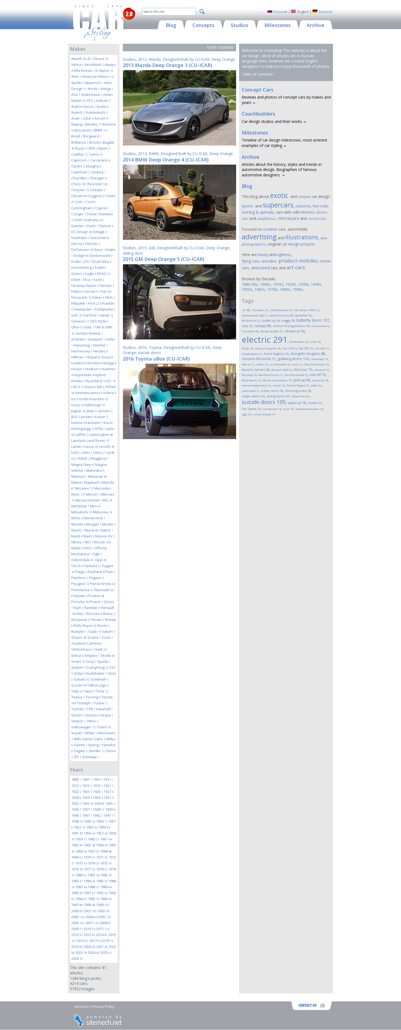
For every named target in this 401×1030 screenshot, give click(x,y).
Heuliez (100, 351)
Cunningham (82, 208)
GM (99, 327)
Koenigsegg (82, 428)
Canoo (95, 154)
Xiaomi (80, 744)
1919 (98, 785)
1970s (272, 289)
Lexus (91, 446)
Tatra (88, 691)
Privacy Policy (104, 1006)
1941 (87, 815)
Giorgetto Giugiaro (308, 353)
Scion (107, 637)
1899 (76, 779)
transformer (272, 409)
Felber (77, 291)
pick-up (302, 380)
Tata (77, 691)
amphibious (266, 218)
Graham (79, 339)
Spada (104, 661)
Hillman (78, 357)
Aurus (89, 106)
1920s (291, 284)
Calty (247, 326)
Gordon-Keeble (89, 333)
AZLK (88, 118)
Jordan (87, 416)
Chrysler (80, 189)
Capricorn (80, 160)
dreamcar (295, 331)
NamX (107, 530)
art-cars (296, 267)
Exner (247, 348)
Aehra (77, 64)
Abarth (78, 58)
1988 (93, 886)
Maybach (93, 482)
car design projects (298, 244)
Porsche (80, 601)
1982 (106, 875)
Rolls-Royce (85, 625)
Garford (91, 315)
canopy (262, 326)
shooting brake (298, 391)
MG (107, 500)
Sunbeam (100, 679)
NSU (89, 548)
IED (101, 386)
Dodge (81, 255)
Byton (104, 148)
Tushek (78, 708)
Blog (247, 186)
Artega (107, 88)
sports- (248, 205)
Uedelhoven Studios (308, 409)
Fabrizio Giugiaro (268, 348)
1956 (89, 833)
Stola (79, 673)
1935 (110, 803)
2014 (102, 934)
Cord (91, 201)
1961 (106, 839)
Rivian (98, 619)
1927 (109, 791)
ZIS (77, 756)
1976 (77, 869)
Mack (84, 458)
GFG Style (99, 321)
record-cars (317, 218)
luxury (263, 254)
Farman (106, 285)
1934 (99, 803)
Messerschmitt (88, 500)
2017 (95, 940)
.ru (246, 310)
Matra (77, 482)
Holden (78, 363)
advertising (259, 236)
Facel (98, 279)
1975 (106, 863)
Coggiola (96, 195)
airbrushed (260, 267)
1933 (88, 803)
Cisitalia (97, 189)
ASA (75, 94)
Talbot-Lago (98, 685)
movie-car (321, 370)
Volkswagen (84, 727)
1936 (76, 809)
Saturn (108, 631)
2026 (77, 958)
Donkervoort (101, 255)
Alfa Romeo (86, 70)
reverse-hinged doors (256, 385)
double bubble (271, 331)
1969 (77, 857)
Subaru (82, 679)
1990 (77, 892)
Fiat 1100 (290, 348)
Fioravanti (81, 297)
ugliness (284, 254)
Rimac (109, 613)
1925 (87, 791)
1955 (77, 833)
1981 (93, 875)
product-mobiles (298, 260)
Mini (95, 506)
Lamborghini (101, 434)
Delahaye (80, 237)
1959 (81, 839)
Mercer (93, 494)
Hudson (93, 368)
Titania (78, 697)
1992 (102, 892)
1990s (298, 289)
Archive (250, 157)
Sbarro (79, 637)
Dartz (92, 225)
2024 (93, 952)
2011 (102, 928)
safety (316, 385)
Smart (78, 661)
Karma (77, 422)
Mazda (155, 59)
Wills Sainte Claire (89, 738)
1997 (77, 904)
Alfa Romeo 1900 (306, 310)
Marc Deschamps (316, 364)
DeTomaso (82, 249)
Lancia (78, 440)
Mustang (249, 375)
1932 (76, 803)
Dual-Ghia (101, 261)
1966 (81, 851)
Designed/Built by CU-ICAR (186, 59)
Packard (92, 565)
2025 (106, 952)
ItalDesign (95, 404)
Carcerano (100, 160)
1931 (109, 797)
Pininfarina (82, 589)
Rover (103, 625)
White (91, 733)
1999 (102, 904)
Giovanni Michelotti (259, 358)
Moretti (78, 524)
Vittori (92, 721)
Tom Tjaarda (251, 409)
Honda (93, 363)
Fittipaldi (79, 303)
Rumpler (79, 631)
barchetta (303, 315)
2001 (90, 910)
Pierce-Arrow (102, 583)
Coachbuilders (258, 113)
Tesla (101, 691)
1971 (102, 857)
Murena (92, 530)
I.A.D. (110, 380)
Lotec (86, 452)
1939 (110, 809)
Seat (101, 649)
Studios (129, 59)
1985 (102, 880)
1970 (89, 857)
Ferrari (92, 291)
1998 (89, 904)
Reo (81, 613)
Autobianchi (97, 112)
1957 (102, 833)
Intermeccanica (89, 392)
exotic (280, 195)
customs (303, 205)
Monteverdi (94, 518)
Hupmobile (84, 374)
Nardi (77, 536)
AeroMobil (94, 64)
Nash (88, 536)
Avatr (76, 118)
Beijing (77, 124)
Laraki (77, 446)
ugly (246, 414)
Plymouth (104, 589)
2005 (104, 916)
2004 (91, 916)
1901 (87, 779)
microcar (303, 369)
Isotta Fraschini (93, 398)
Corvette (250, 331)
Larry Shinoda (279, 364)
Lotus (99, 452)
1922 (76, 791)
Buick (81, 148)
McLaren (84, 488)
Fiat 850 (322, 348)
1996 (106, 898)
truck (288, 409)
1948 (77, 821)
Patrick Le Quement (277, 380)
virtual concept (263, 414)
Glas (89, 327)
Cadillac (79, 154)
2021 (102, 946)
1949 (89, 821)
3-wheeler (260, 310)
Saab (94, 631)
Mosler (109, 524)
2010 (89, 928)
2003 (77, 916)
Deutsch (325, 11)
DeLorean (99, 237)
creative (270, 229)
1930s (303, 284)
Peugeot (80, 583)
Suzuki (78, 685)
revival (278, 385)
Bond (76, 136)
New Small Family (270, 375)
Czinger (78, 213)
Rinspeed (81, 619)
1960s (259, 289)
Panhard (96, 571)
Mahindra (95, 470)
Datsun (106, 225)
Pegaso (96, 577)
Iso (75, 398)
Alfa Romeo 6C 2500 (254, 315)
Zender (97, 750)
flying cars (250, 261)
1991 (89, 892)
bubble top (271, 320)
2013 (89, 934)
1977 (89, 869)
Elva (88, 279)
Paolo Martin (251, 380)
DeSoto (92, 243)
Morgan (93, 524)
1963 (89, 845)
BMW (101, 130)
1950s (247, 289)
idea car (248, 364)
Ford (94, 303)
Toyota (155, 347)
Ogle (97, 553)
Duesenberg (82, 267)
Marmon (79, 476)
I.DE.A (77, 386)
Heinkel (100, 345)
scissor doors (272, 391)
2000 (77, 910)
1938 (98, 809)
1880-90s (250, 284)
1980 (81, 875)
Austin (102, 106)
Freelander (84, 309)
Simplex (92, 655)
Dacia (92, 213)
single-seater (253, 396)
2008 (105, 922)
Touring (93, 697)
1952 (79, 827)
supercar (297, 402)
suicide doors (149, 352)
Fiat (106, 291)
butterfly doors (313, 320)
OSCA (77, 565)
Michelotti (80, 506)
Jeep (92, 410)
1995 (93, 898)
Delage (100, 231)
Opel (101, 559)
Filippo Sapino (252, 354)
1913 (87, 785)
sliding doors (278, 396)
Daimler (78, 225)
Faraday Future (84, 285)
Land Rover (98, 440)
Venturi (92, 715)
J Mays (261, 364)
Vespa (106, 715)
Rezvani (94, 613)
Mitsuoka (102, 512)
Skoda (107, 655)
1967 (93, 851)
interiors (307, 212)
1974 (93, 863)
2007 (91, 922)
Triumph (85, 703)
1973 (81, 863)
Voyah (77, 733)
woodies (268, 261)
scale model (250, 391)
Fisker (98, 297)
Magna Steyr (82, 464)
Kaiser (101, 416)
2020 (89, 946)
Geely (106, 315)
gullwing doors (293, 358)
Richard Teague (297, 385)
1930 (98, 797)
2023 (81, 952)
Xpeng (94, 744)
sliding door (133, 253)
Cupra (101, 208)
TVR (91, 708)
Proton (96, 601)
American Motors (98, 76)
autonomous (281, 315)
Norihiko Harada (295, 375)
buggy (288, 320)
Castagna (92, 166)
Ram (78, 607)
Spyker (78, 667)
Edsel (77, 279)
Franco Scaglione (276, 354)
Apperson (94, 82)
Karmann (94, 422)
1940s (316, 284)
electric (264, 339)
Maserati (97, 476)
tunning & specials (258, 212)
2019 (77, 946)
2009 (77, 928)
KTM (100, 428)
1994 (81, 898)
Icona (90, 386)
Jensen (106, 410)
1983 (77, 880)
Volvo (104, 727)
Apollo (77, 82)
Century (98, 172)
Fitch (110, 297)
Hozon (77, 368)
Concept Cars (257, 89)
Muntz (77, 530)
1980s (285, 289)
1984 (89, 880)
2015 (142, 247)
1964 (102, 845)
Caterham (80, 172)
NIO (89, 542)
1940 (76, 815)
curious (304, 196)
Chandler (80, 178)
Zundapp (91, 756)
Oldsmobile (82, 559)
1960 (93, 839)
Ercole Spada (298, 342)
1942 (98, 815)
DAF (79, 219)
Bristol (95, 142)
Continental (320, 326)
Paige (81, 571)
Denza (77, 243)
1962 (77, 845)
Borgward (92, 136)
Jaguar (78, 410)
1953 (92, 827)
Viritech (78, 721)
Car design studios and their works (272, 121)
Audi (77, 106)
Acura (101, 58)
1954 (104, 827)
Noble (77, 548)
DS (87, 261)
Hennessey (82, 351)
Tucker (100, 703)
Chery (78, 183)
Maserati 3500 (281, 370)
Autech (78, 112)
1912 (76, 785)
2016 (83, 940)
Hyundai (94, 380)
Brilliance (80, 142)
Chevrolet (96, 183)
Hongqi (109, 363)
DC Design (81, 231)
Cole (80, 201)
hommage (319, 359)
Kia (108, 422)
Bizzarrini (84, 130)
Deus (99, 249)
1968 (106, 851)
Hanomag (83, 345)
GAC (76, 315)
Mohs (77, 518)
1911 (109, 779)
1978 (102, 869)
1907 (98, 779)
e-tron (315, 342)
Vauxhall (104, 708)
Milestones (255, 132)
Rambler (92, 607)
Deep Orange (223, 59)
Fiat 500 (306, 348)
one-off (317, 374)
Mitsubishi (81, 512)
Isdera (109, 392)
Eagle (90, 273)
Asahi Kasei (92, 94)
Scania (94, 637)
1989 (106, 886)
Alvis (76, 76)
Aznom (101, 118)
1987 (81, 886)
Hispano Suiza (100, 357)
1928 (76, 797)
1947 (109, 815)
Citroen (79, 195)
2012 (77, 934)
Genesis (80, 321)
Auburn (103, 100)
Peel (110, 571)
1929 (87, 797)
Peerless (79, 577)
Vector (77, 715)
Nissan (102, 542)
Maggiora (99, 458)
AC (90, 58)
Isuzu (77, 404)
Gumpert (96, 339)
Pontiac (96, 595)
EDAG (103, 273)
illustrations (301, 237)
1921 (109, 785)
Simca (77, 655)
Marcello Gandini (255, 370)
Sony (91, 661)
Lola (75, 452)
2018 (107, 940)
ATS (91, 100)
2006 (77, 922)
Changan (98, 178)
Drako (77, 261)
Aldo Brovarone (281, 310)
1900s (265, 284)
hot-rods (320, 205)
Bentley (93, 124)
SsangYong (97, 667)
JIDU (75, 416)
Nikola (77, 542)
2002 (103, 910)
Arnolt (93, 88)
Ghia (77, 327)
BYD (93, 148)
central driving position (291, 326)
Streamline (300, 396)
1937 (87, 809)
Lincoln (106, 446)
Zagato (81, 750)
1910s (278, 284)
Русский (280, 11)
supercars (278, 204)
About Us (81, 1006)
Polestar (79, 595)
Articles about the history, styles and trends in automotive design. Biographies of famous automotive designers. (281, 169)
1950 (102, 821)
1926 (98, 791)
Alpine (106, 70)
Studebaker (96, 673)
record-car (320, 380)
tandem (315, 403)
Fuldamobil (105, 309)
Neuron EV (105, 536)
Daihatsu (94, 219)
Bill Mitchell (251, 320)
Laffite (81, 434)
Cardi (76, 166)
